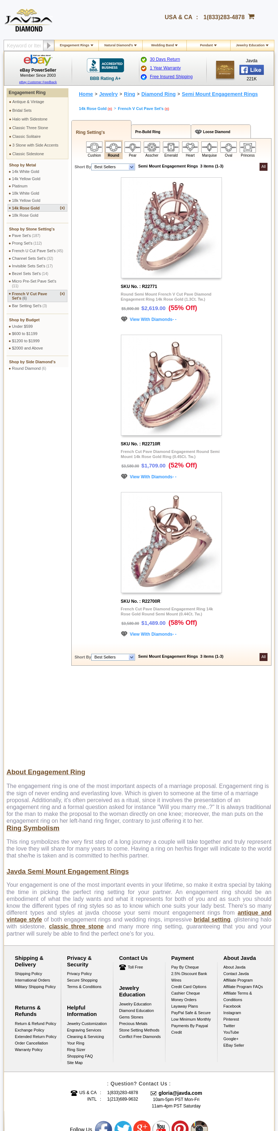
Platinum (20, 186)
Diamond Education (136, 924)
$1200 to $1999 (25, 341)
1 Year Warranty (165, 68)
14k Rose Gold (38, 208)
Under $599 (22, 326)
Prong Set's (27, 243)
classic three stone (76, 840)
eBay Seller (233, 959)
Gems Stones (131, 931)
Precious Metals (133, 937)
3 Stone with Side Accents (35, 145)
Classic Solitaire (26, 136)
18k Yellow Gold (26, 200)
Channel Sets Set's (32, 258)
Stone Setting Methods (139, 944)
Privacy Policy (79, 887)
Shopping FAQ (80, 970)
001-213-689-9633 (191, 1106)
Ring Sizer (76, 963)
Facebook (232, 920)
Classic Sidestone (28, 154)
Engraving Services (84, 944)
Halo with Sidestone (29, 119)
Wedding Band (162, 45)
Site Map (75, 976)
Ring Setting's (89, 132)
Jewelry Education (250, 45)
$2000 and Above (27, 348)
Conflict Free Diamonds (140, 950)
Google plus (142, 1043)
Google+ (231, 952)
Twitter (229, 939)
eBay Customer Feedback (38, 82)
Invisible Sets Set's (32, 266)
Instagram (232, 926)
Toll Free (135, 881)
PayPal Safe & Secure (191, 926)
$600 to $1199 (24, 333)
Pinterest (231, 933)
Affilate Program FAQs (243, 900)
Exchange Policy (29, 944)
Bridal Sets (21, 110)
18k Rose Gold (25, 215)
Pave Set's (26, 235)
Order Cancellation (31, 957)
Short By (83, 167)
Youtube (161, 1043)
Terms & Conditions (84, 900)
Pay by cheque (185, 881)
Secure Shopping (82, 894)
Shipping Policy (28, 887)
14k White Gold (25, 171)
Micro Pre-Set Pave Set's (34, 283)
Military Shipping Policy (35, 900)
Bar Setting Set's (29, 306)
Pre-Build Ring (146, 132)
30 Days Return (165, 59)
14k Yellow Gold (26, 179)
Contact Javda (236, 887)
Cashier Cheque (185, 907)
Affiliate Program (238, 894)
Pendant (206, 45)
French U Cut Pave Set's (37, 251)
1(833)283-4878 (224, 17)
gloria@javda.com (180, 1007)
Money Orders (184, 913)
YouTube (231, 946)
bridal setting (212, 833)
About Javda (234, 881)
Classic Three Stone (30, 128)
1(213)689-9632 (122, 1013)
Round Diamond (29, 368)
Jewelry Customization (87, 937)
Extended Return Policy (35, 950)
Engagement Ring (27, 92)
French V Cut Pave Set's (38, 295)
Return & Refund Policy (35, 937)
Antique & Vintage (28, 101)
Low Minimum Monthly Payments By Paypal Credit (191, 939)
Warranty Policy (29, 963)
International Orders (32, 894)
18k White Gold (25, 193)
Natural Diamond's (118, 45)
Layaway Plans (184, 920)
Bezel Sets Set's (30, 273)
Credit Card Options (188, 900)
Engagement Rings (74, 45)
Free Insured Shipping (171, 76)
